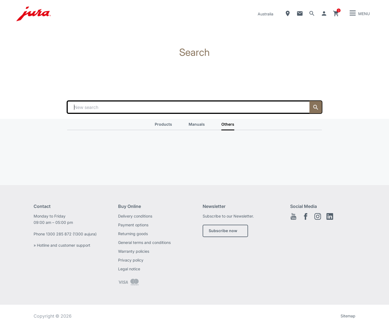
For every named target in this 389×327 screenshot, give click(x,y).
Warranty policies (133, 251)
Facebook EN (305, 216)
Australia (265, 14)
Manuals (197, 124)
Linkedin (330, 216)
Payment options (133, 224)
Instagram (317, 216)
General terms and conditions (144, 242)
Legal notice (129, 268)
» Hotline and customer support (62, 245)
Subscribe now (223, 230)
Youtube (293, 216)
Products (163, 124)
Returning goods (133, 233)
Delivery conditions (135, 216)
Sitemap (348, 316)
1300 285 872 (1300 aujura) (71, 234)
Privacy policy (130, 260)
